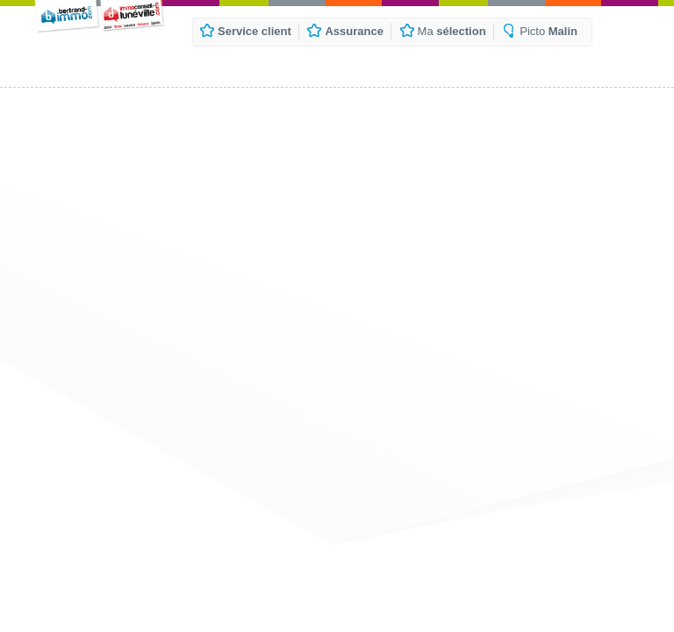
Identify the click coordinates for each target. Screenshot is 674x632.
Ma (452, 31)
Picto (548, 31)
